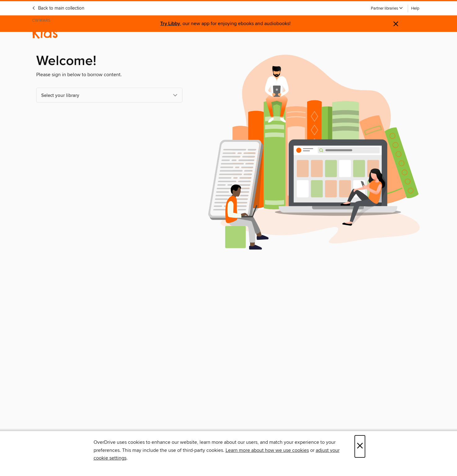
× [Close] (360, 446)
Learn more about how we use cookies (267, 450)
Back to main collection (58, 8)
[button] (387, 8)
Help (415, 8)
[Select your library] (109, 95)
